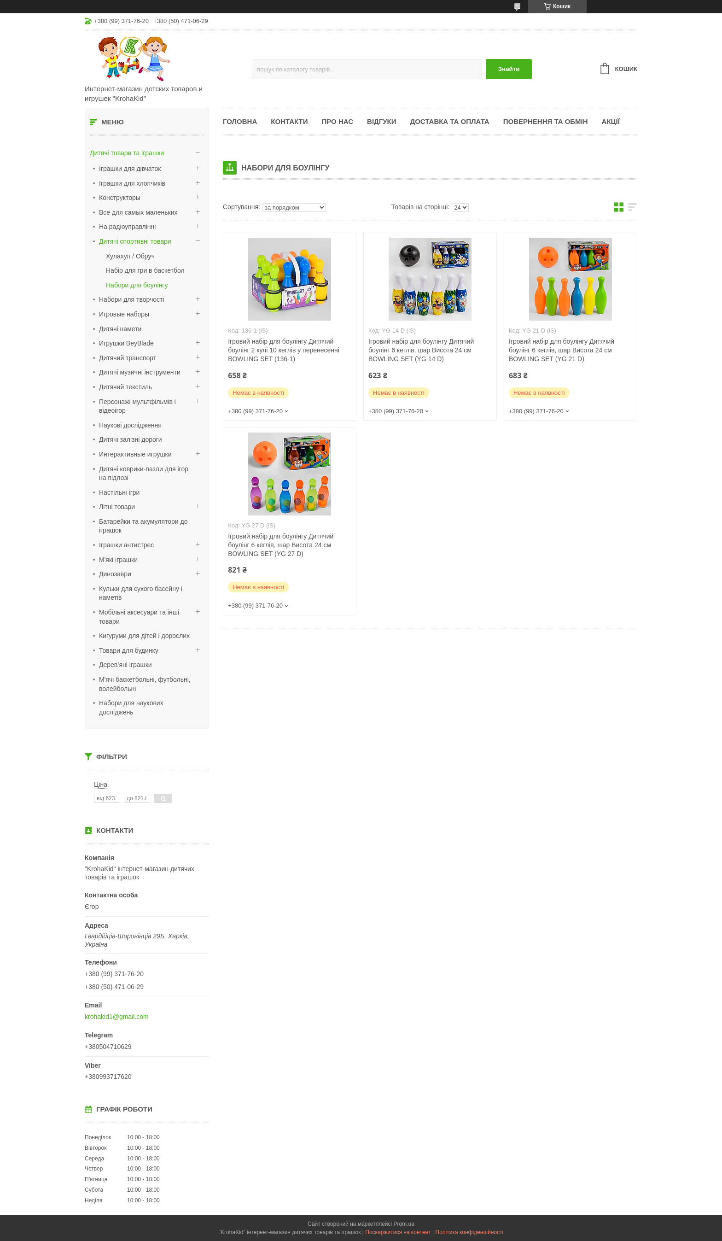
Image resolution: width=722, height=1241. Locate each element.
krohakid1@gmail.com (117, 1016)
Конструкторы (119, 197)
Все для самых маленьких (138, 212)
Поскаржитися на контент (398, 1232)
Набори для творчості (131, 299)
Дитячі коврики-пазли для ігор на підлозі (143, 473)
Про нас (337, 121)
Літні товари (117, 506)
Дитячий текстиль (125, 387)
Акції (611, 121)
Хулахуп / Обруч (130, 256)
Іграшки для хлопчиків (132, 183)
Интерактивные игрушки (135, 454)
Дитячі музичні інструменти (139, 372)
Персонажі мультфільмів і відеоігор (137, 406)
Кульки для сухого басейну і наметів (140, 593)
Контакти (289, 121)
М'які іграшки (118, 559)
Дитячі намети (120, 329)
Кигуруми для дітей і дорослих (144, 635)
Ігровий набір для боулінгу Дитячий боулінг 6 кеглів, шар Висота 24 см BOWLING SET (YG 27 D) (280, 545)
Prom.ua (404, 1224)
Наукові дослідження (130, 425)
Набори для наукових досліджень (131, 707)
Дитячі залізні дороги (130, 439)
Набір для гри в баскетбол (145, 270)
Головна (240, 121)
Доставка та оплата (449, 121)
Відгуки (381, 121)
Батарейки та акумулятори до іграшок (143, 526)
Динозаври (115, 574)
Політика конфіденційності (470, 1232)
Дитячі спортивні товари (135, 241)
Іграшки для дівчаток (130, 168)
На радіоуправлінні (127, 226)
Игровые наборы (124, 314)
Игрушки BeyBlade (126, 343)
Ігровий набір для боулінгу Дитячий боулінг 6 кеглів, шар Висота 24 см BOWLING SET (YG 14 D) (421, 350)
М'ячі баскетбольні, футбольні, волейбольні (145, 684)
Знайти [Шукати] (509, 68)
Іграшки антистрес (126, 545)
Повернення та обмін (545, 121)
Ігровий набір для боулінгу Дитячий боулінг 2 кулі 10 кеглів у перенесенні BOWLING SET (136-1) (283, 350)
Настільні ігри (119, 492)
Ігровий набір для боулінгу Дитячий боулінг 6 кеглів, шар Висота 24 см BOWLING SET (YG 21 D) (561, 350)
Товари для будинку (128, 650)
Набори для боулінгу (137, 285)
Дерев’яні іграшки (125, 664)
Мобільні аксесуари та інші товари (139, 617)
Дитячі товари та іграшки (127, 153)
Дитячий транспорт (127, 358)
